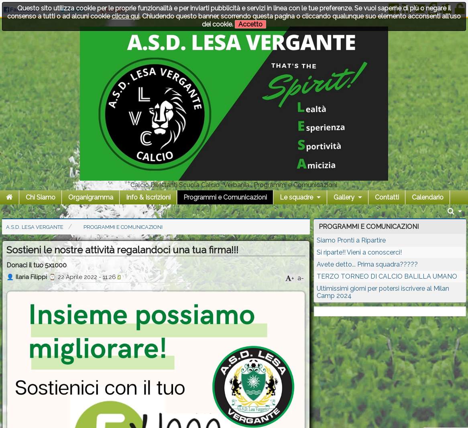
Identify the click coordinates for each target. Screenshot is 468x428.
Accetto (250, 24)
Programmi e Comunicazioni (225, 197)
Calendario (428, 197)
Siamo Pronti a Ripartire (351, 240)
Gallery (344, 197)
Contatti (387, 197)
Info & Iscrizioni (148, 197)
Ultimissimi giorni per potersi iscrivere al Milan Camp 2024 (383, 292)
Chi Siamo (40, 197)
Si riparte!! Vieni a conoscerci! (359, 252)
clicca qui (125, 16)
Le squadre (296, 197)
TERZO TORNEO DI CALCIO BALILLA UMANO (387, 276)
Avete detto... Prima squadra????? (367, 264)
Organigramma (90, 197)
